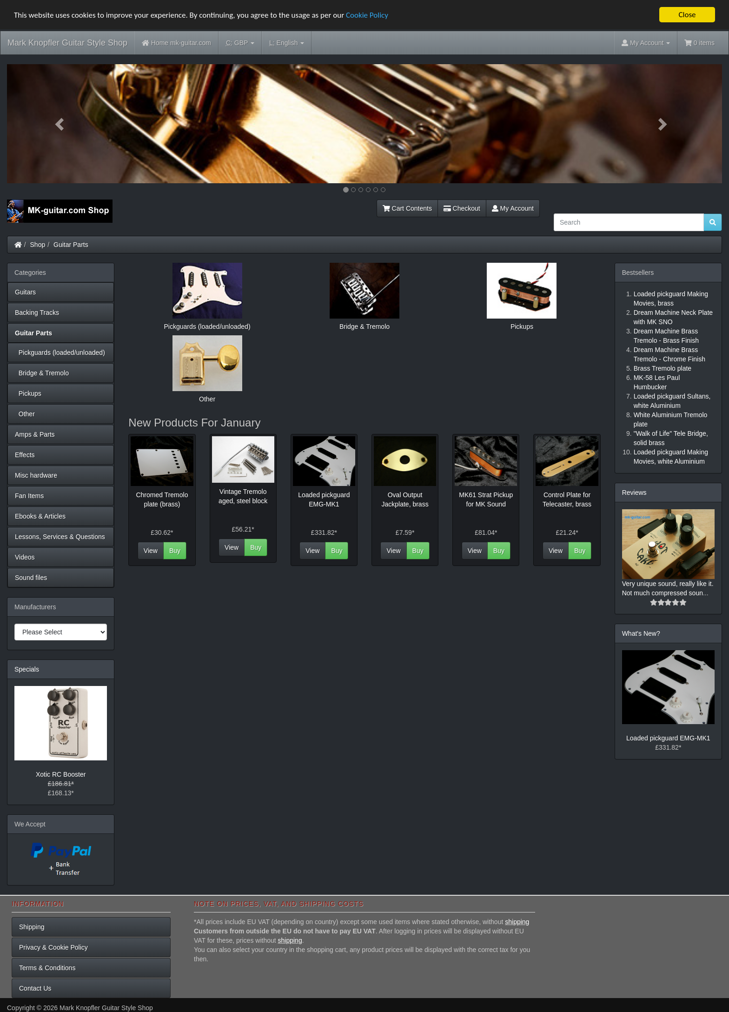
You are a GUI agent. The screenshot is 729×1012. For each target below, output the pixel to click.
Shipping (32, 927)
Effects (25, 455)
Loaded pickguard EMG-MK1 (668, 738)
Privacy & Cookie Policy (53, 947)
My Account (513, 208)
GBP (240, 43)
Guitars (25, 292)
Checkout (462, 208)
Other (25, 414)
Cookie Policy (367, 15)
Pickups (28, 393)
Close (687, 15)
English (286, 43)
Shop (38, 244)
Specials (26, 669)
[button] (60, 123)
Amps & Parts (35, 434)
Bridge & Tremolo (42, 373)
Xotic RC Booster (61, 774)
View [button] (151, 550)
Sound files (31, 577)
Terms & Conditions (47, 968)
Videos (25, 557)
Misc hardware (36, 475)
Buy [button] (174, 550)
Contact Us (35, 988)
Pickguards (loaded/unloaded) (60, 352)
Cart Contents (407, 208)
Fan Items (29, 495)
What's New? (641, 633)
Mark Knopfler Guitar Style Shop (67, 42)
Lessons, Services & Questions (60, 536)
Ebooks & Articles (40, 516)
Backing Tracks (37, 312)
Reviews (634, 492)
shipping (517, 921)
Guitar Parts (70, 244)
